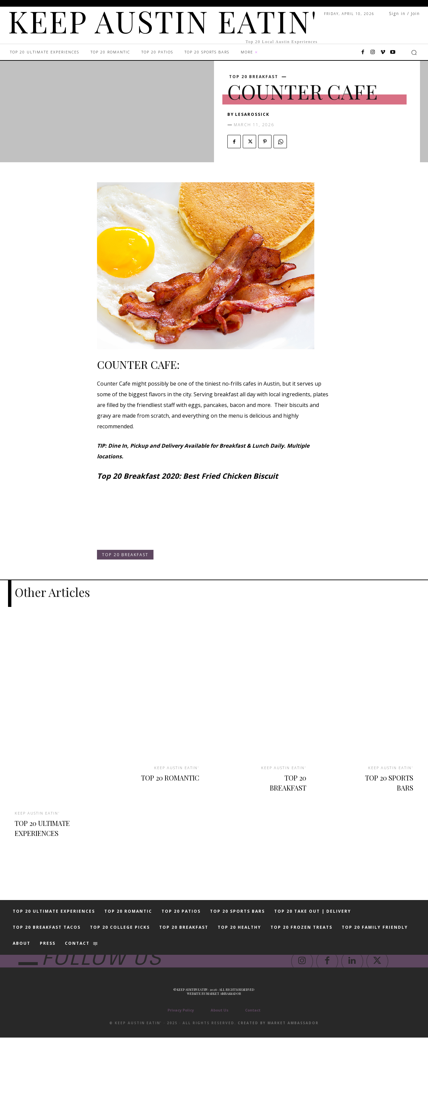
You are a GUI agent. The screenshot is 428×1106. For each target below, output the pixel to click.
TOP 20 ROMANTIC (177, 781)
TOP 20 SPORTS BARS (386, 781)
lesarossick (252, 114)
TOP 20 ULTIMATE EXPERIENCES (42, 831)
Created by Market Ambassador (278, 1091)
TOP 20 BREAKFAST (253, 77)
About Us (219, 1078)
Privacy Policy (181, 1078)
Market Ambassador (223, 1062)
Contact (252, 1078)
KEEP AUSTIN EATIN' (39, 812)
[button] (414, 52)
